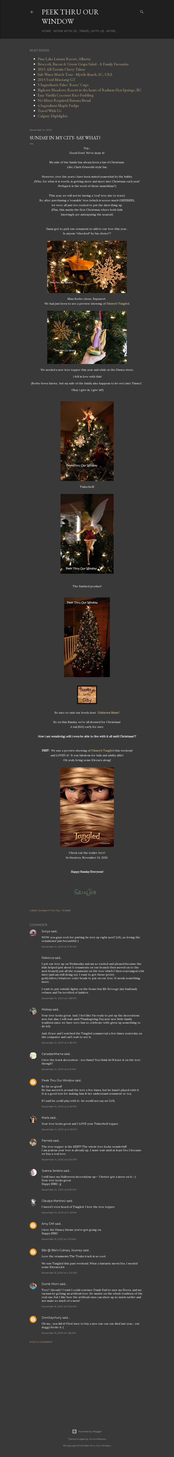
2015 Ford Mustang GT (57, 79)
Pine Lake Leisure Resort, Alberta (64, 58)
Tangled (65, 910)
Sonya (46, 931)
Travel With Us (91, 31)
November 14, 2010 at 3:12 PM (59, 1069)
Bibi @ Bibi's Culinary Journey (62, 1250)
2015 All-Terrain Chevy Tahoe (61, 69)
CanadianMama (52, 1054)
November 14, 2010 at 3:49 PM (59, 1106)
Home (46, 31)
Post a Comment (41, 1341)
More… (111, 31)
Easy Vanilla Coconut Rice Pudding (66, 95)
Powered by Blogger (87, 1431)
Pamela (47, 1140)
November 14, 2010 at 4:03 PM (59, 1129)
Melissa (47, 1009)
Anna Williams (97, 1438)
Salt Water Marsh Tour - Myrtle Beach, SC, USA (75, 74)
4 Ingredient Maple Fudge (58, 105)
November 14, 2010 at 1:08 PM (59, 998)
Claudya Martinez (54, 1201)
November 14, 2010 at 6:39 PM (59, 1189)
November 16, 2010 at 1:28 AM (59, 1332)
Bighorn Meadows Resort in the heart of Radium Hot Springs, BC (90, 89)
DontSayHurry (52, 1317)
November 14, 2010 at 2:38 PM (59, 1042)
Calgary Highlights (53, 115)
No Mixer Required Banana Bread (64, 100)
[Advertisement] (87, 1381)
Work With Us (65, 31)
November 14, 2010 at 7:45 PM (59, 1212)
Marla (45, 1118)
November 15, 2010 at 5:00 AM (59, 1306)
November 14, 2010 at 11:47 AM (59, 946)
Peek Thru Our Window (70, 16)
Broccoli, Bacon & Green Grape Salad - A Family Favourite (83, 64)
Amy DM (48, 1224)
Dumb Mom (50, 1284)
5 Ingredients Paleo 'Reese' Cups (63, 84)
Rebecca (48, 958)
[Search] (142, 11)
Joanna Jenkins (52, 1171)
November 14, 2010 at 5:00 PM (59, 1159)
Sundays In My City (49, 910)
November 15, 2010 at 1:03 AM (59, 1239)
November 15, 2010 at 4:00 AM (59, 1272)
